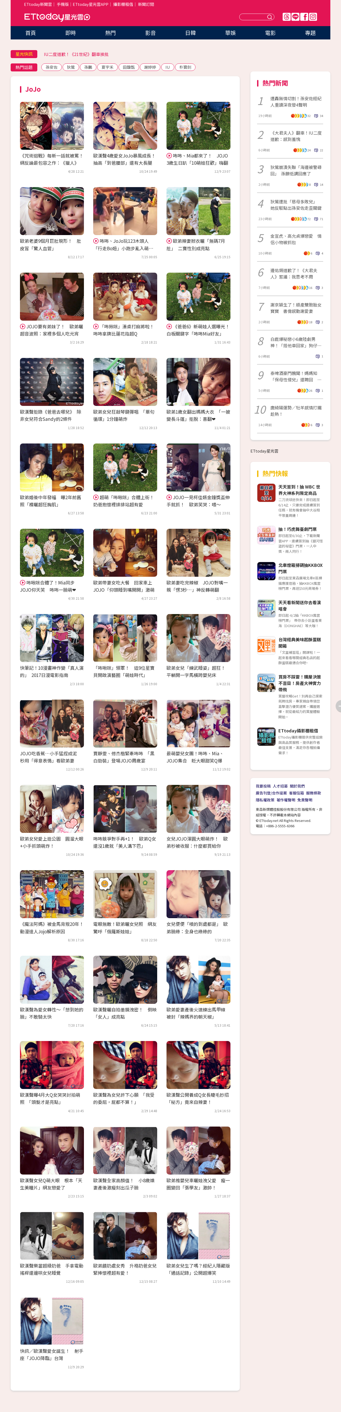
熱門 (110, 33)
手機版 (63, 4)
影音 (150, 33)
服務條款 (313, 793)
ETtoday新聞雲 (38, 4)
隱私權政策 (265, 799)
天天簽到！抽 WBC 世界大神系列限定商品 (299, 489)
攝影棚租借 (123, 4)
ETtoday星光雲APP (90, 4)
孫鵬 (88, 67)
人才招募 (280, 786)
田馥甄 (129, 67)
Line (295, 17)
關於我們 (297, 786)
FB (304, 17)
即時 (70, 33)
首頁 (30, 33)
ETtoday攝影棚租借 (298, 730)
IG (313, 17)
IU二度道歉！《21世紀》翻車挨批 (76, 54)
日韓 (190, 33)
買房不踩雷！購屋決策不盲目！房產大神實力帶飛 (299, 683)
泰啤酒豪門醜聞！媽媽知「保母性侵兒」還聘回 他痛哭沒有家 (296, 376)
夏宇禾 (107, 67)
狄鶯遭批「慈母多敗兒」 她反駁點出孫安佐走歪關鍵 (296, 204)
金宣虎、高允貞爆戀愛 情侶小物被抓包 (296, 239)
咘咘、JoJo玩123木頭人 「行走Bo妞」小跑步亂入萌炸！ (123, 248)
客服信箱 (296, 793)
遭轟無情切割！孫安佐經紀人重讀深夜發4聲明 (296, 101)
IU (167, 67)
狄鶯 (71, 67)
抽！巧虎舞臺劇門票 (297, 529)
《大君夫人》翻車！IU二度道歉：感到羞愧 (296, 136)
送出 (270, 17)
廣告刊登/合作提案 (271, 793)
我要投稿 (263, 786)
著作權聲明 (286, 799)
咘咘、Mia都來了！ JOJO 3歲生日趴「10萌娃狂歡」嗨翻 (197, 159)
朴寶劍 (185, 67)
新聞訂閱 (146, 4)
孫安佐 (52, 67)
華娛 (230, 33)
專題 (310, 33)
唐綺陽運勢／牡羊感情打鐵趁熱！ (296, 410)
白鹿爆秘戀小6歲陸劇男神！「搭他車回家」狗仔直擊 (296, 342)
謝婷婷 (150, 67)
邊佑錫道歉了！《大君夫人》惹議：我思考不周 (293, 273)
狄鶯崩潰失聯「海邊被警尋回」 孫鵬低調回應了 (296, 170)
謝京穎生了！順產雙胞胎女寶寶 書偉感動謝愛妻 (296, 307)
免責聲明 (304, 799)
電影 (270, 33)
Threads (287, 17)
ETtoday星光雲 (57, 17)
